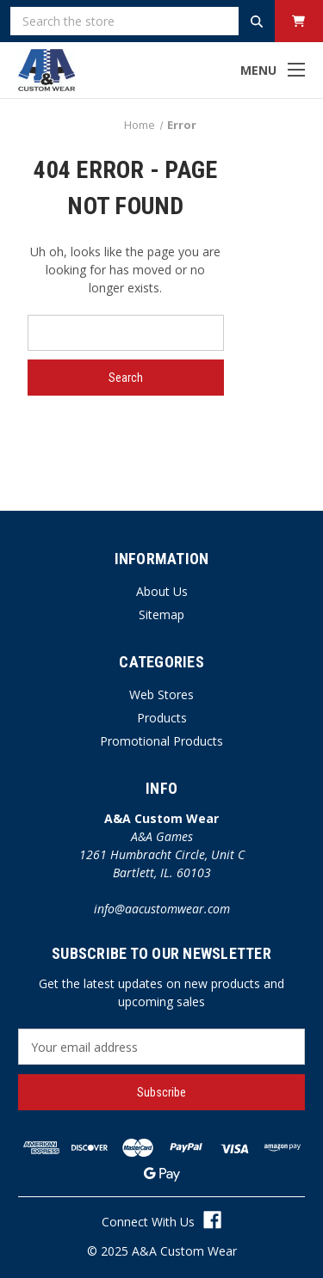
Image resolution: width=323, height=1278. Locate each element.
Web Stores (161, 694)
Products (162, 718)
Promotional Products (161, 741)
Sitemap (161, 614)
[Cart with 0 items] (299, 21)
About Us (162, 591)
